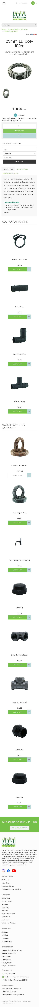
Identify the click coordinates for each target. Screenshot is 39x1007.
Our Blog (5, 935)
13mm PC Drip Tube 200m (19, 465)
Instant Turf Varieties (8, 923)
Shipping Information (9, 966)
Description (8, 169)
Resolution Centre (8, 886)
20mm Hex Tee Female (19, 702)
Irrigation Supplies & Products (18, 29)
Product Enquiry (7, 941)
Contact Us (5, 938)
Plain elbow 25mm (19, 354)
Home (4, 29)
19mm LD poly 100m (19, 513)
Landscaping (6, 920)
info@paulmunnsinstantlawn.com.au (15, 977)
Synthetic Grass (7, 901)
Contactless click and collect (11, 889)
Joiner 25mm (19, 307)
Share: (31, 34)
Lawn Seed (5, 907)
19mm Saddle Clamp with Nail (19, 560)
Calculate (19, 162)
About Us (5, 932)
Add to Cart (19, 131)
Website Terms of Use (9, 953)
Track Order (6, 883)
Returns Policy (6, 959)
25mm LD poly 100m (10, 31)
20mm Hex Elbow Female (19, 655)
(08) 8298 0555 (8, 974)
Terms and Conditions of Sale (12, 950)
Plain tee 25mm (19, 402)
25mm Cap (19, 797)
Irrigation (5, 910)
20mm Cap (19, 608)
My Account (21, 3)
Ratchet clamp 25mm (19, 259)
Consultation (6, 917)
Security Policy (6, 963)
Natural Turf (6, 898)
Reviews (11, 173)
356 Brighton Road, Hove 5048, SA (15, 980)
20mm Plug (19, 750)
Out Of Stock (17, 475)
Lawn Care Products (8, 914)
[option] (19, 71)
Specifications (22, 169)
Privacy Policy (6, 956)
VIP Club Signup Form (19, 828)
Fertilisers (5, 904)
